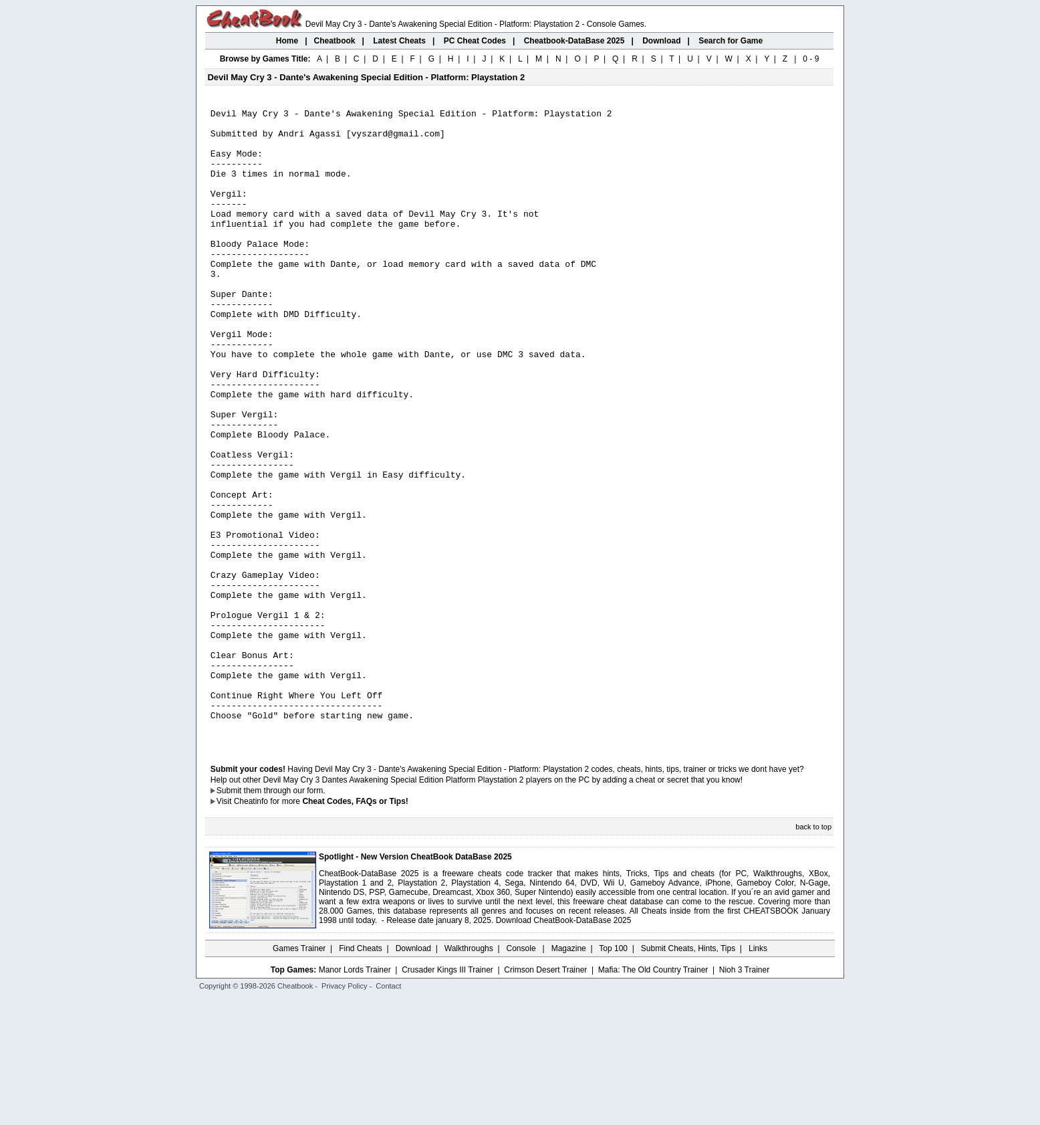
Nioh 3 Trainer (744, 1096)
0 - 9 (811, 59)
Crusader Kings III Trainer (447, 1096)
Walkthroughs (468, 1075)
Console (522, 1075)
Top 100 (613, 1075)
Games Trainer (299, 1075)
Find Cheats (360, 1075)
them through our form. (285, 917)
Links (758, 1075)
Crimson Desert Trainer (545, 1096)
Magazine (568, 1075)
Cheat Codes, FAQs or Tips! (355, 927)
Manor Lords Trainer (355, 1096)
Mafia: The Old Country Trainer (653, 1096)
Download (413, 1075)
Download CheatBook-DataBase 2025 (564, 1046)
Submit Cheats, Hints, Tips (688, 1075)
